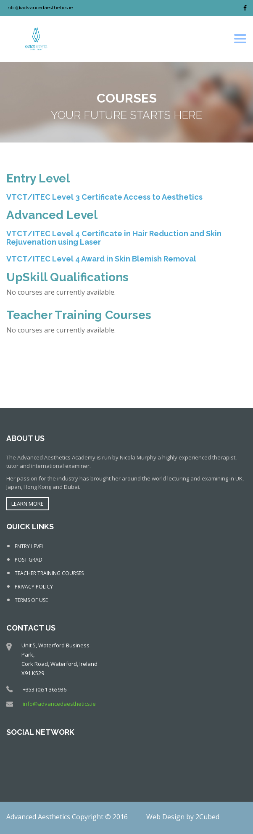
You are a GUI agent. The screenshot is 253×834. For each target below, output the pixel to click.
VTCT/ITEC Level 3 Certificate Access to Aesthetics (104, 197)
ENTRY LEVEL (29, 546)
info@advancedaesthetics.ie (39, 7)
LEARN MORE (27, 503)
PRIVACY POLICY (34, 586)
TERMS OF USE (31, 600)
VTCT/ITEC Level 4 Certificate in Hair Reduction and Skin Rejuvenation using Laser (113, 237)
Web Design (165, 816)
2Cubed (207, 816)
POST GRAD (28, 559)
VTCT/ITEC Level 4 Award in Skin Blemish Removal (101, 258)
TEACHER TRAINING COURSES (49, 573)
